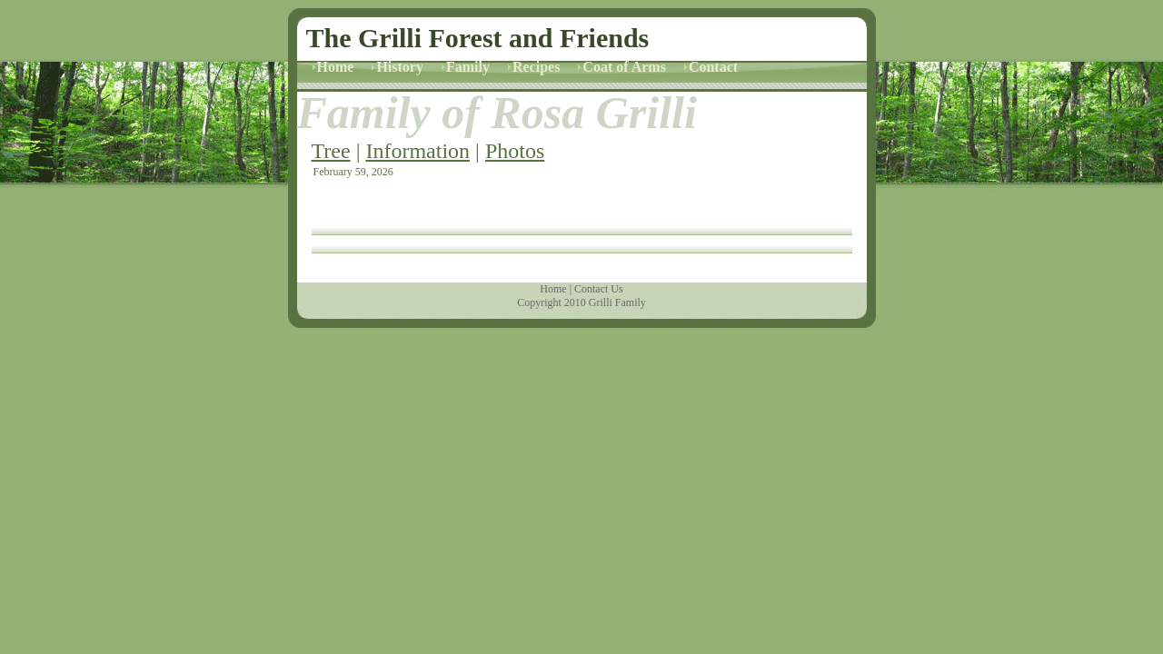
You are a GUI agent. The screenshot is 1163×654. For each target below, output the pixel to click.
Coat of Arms (624, 66)
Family (468, 66)
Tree (331, 151)
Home (335, 66)
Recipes (536, 66)
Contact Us (598, 288)
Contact (713, 66)
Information (417, 151)
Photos (514, 151)
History (399, 66)
